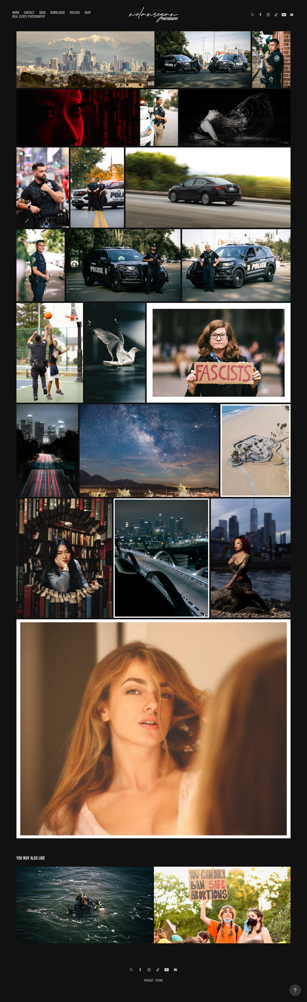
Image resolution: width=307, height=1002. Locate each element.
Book (42, 13)
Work (15, 13)
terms (159, 980)
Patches (75, 13)
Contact (29, 13)
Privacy (149, 980)
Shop (88, 13)
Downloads (57, 13)
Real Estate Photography (28, 16)
